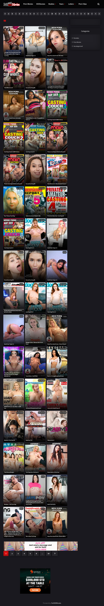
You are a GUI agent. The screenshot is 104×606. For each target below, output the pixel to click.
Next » (55, 553)
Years (61, 4)
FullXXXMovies (56, 603)
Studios (51, 4)
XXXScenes (40, 4)
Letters (71, 4)
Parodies (76, 38)
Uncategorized (78, 46)
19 (48, 553)
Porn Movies (28, 4)
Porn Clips (83, 4)
